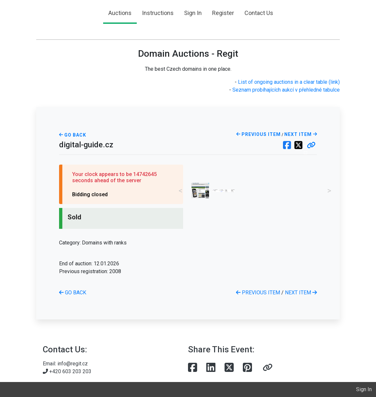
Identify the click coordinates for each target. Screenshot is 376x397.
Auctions (120, 12)
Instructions (158, 12)
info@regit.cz (72, 363)
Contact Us (258, 12)
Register (223, 12)
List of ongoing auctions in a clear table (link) (289, 82)
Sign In (193, 12)
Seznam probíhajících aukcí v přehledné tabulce (286, 90)
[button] (311, 145)
